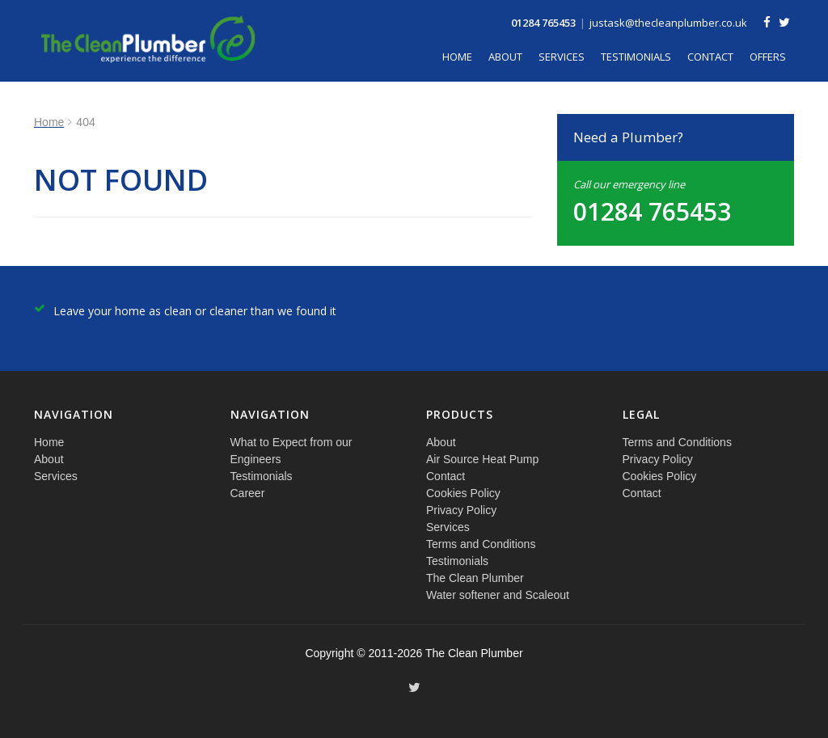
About (505, 56)
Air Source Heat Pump (482, 459)
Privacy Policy (461, 510)
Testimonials (636, 56)
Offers (768, 56)
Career (247, 493)
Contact (710, 56)
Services (562, 56)
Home (457, 56)
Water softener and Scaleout (497, 594)
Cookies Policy (463, 493)
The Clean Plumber (475, 577)
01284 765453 (543, 22)
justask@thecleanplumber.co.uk (668, 22)
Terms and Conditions (480, 544)
